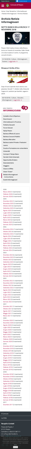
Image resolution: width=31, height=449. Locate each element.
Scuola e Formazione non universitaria (15, 148)
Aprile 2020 (6, 334)
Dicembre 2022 (8, 281)
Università (6, 151)
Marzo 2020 (7, 337)
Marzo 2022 (7, 299)
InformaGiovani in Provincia (12, 122)
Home (3, 11)
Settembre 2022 (8, 288)
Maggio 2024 (7, 241)
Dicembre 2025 (8, 201)
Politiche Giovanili (9, 125)
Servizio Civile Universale (11, 157)
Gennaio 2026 (7, 196)
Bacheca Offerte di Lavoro (11, 133)
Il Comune (4, 413)
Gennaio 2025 (7, 224)
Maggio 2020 (7, 332)
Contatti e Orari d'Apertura (11, 116)
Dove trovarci (7, 119)
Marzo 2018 (7, 395)
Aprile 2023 (6, 271)
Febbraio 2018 (7, 397)
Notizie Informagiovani (9, 13)
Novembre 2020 (8, 323)
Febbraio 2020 (7, 339)
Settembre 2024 (8, 234)
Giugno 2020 (7, 330)
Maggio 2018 (7, 390)
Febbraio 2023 (7, 273)
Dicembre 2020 (8, 320)
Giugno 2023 (7, 269)
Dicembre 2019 (8, 346)
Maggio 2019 (7, 360)
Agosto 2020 (7, 325)
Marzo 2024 (7, 245)
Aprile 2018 (6, 393)
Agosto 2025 (7, 210)
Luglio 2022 (7, 292)
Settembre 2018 (8, 381)
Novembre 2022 (8, 283)
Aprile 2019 (6, 362)
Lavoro (5, 145)
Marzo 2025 (7, 220)
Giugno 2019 (7, 358)
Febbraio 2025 (7, 222)
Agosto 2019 (7, 355)
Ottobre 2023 (7, 259)
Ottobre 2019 (7, 351)
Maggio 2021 (7, 313)
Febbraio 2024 (7, 248)
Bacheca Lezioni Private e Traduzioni (14, 142)
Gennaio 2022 (7, 302)
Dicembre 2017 (8, 404)
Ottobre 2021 (7, 309)
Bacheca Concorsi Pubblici (11, 136)
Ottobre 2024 (7, 231)
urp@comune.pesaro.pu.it (13, 436)
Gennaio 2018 (7, 400)
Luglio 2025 (7, 213)
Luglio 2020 (7, 327)
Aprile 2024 (6, 243)
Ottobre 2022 (7, 285)
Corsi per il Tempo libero (11, 154)
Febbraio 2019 (7, 367)
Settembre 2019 (8, 353)
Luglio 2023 (7, 266)
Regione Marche (5, 1)
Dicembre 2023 (8, 255)
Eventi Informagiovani (10, 180)
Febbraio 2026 (7, 194)
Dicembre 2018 (8, 374)
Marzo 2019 (7, 365)
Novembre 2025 (8, 203)
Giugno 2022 (7, 295)
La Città (4, 418)
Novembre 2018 (8, 376)
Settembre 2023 (8, 262)
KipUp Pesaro (7, 131)
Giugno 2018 (7, 388)
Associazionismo (8, 163)
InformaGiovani (22, 11)
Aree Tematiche (11, 11)
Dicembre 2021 (8, 306)
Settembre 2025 (8, 208)
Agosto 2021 (7, 311)
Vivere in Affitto (8, 169)
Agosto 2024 (7, 236)
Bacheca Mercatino (9, 139)
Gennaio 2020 (7, 341)
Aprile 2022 (6, 297)
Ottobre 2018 (7, 379)
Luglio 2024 (7, 238)
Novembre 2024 (8, 229)
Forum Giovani (8, 128)
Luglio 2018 (7, 386)
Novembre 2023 (8, 257)
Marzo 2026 (7, 192)
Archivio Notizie (23, 13)
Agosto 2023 (7, 264)
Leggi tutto (13, 61)
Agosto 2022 (7, 290)
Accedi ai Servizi (21, 1)
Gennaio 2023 (7, 276)
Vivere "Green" (8, 171)
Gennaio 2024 (7, 250)
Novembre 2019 (8, 348)
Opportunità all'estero (10, 160)
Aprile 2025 (6, 217)
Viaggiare (6, 166)
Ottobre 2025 (7, 206)
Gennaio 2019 (7, 369)
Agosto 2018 (7, 383)
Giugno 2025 (7, 215)
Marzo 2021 (7, 316)
